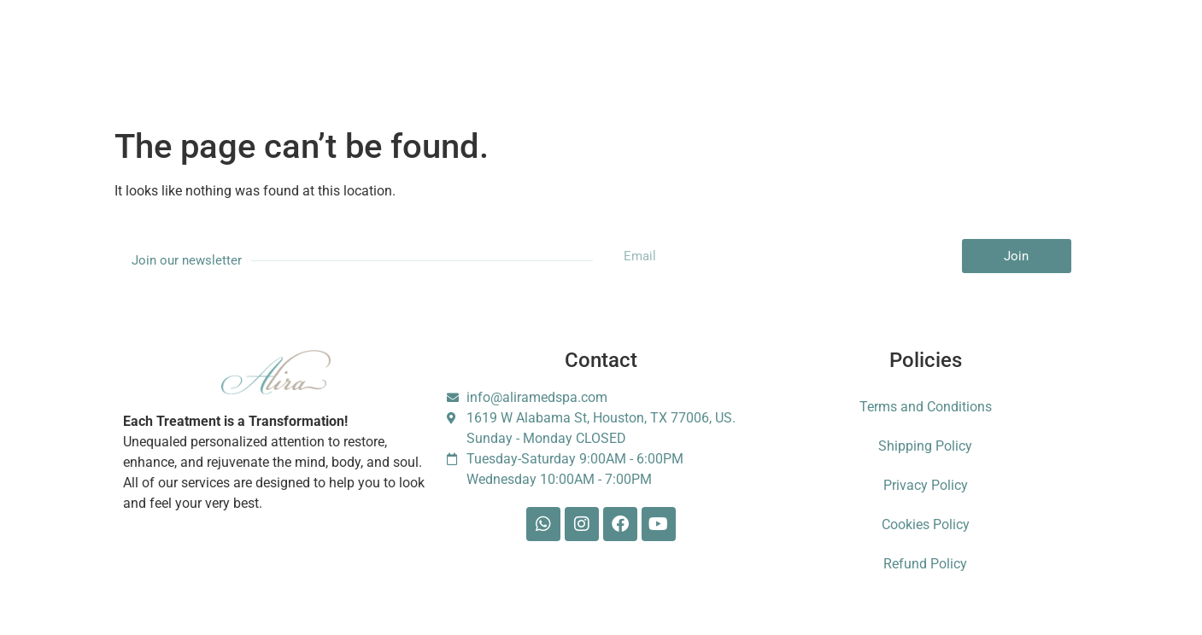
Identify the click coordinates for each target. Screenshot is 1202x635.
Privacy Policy (925, 485)
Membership (383, 43)
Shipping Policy (925, 446)
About (299, 43)
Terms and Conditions (925, 407)
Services (225, 43)
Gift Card (552, 43)
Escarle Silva (943, 43)
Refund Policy (925, 564)
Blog (688, 43)
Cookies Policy (926, 524)
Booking (472, 43)
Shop (625, 43)
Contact (757, 43)
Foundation (842, 43)
